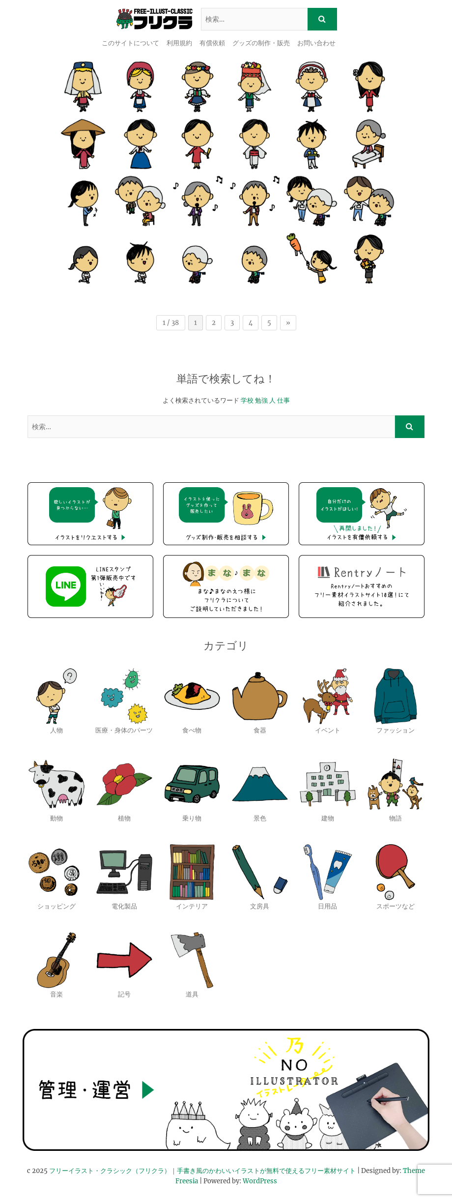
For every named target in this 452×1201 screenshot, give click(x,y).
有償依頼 (212, 43)
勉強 (261, 400)
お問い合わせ (316, 43)
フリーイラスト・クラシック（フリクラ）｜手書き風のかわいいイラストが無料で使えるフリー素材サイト (202, 1171)
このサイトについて (130, 43)
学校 (247, 400)
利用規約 (179, 43)
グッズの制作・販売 (261, 43)
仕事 (283, 400)
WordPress (260, 1181)
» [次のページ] (288, 323)
